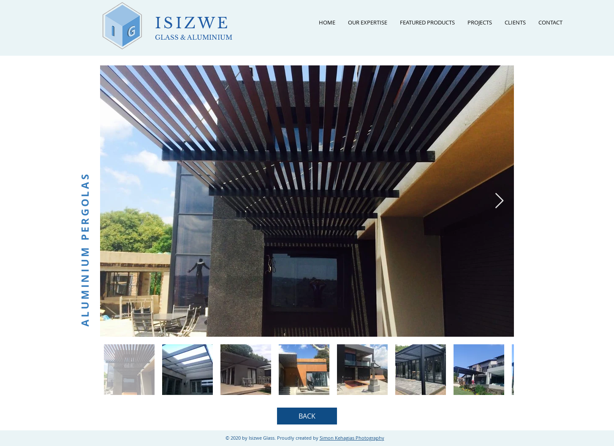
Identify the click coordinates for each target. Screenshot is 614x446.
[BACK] (307, 416)
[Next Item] (499, 201)
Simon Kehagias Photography (352, 438)
